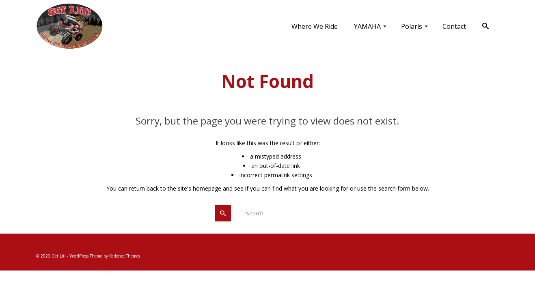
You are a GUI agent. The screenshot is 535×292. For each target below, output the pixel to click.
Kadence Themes (124, 256)
